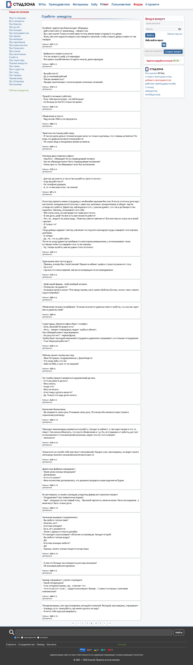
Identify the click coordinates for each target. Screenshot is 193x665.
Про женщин (15, 30)
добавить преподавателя (158, 80)
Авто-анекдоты (16, 21)
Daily (94, 4)
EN (89, 650)
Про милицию (16, 39)
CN (110, 650)
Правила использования (108, 659)
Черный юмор (15, 78)
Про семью (14, 66)
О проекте (11, 644)
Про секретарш (16, 60)
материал (44, 637)
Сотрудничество (26, 644)
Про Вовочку (15, 24)
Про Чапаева (15, 75)
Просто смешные (17, 18)
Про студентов (16, 69)
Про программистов (19, 33)
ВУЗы (42, 4)
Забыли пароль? (175, 33)
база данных (151, 73)
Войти (150, 35)
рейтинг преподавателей (160, 83)
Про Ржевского (16, 48)
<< (73, 623)
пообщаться (152, 94)
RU (82, 650)
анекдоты (151, 91)
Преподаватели (59, 4)
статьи (149, 87)
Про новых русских (18, 45)
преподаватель (30, 637)
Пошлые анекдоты (18, 63)
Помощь (41, 644)
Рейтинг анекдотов (18, 90)
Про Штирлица (16, 81)
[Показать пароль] (179, 29)
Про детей (14, 27)
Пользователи (121, 4)
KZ (103, 650)
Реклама (122, 644)
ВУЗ (18, 637)
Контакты (51, 644)
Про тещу (14, 72)
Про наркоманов (17, 42)
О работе (13, 57)
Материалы (80, 4)
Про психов (14, 51)
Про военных (15, 84)
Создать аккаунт (173, 51)
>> (110, 623)
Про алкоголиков (17, 54)
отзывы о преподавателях (158, 76)
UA (96, 650)
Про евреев (15, 36)
